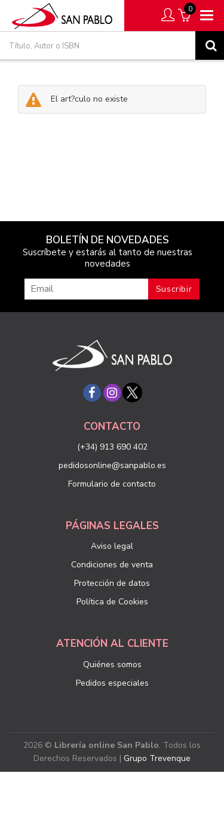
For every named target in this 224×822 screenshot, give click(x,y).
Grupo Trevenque (157, 758)
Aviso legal (112, 546)
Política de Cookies (112, 601)
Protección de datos (112, 583)
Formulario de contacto (112, 484)
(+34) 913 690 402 (112, 447)
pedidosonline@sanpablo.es (112, 465)
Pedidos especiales (112, 683)
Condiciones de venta (112, 564)
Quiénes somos (112, 664)
